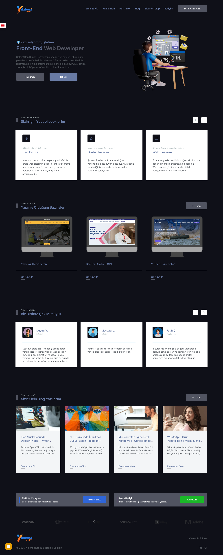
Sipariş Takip (152, 8)
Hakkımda (109, 8)
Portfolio (124, 8)
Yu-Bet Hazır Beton (163, 264)
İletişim (168, 8)
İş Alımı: (192, 8)
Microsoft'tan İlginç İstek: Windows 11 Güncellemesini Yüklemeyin (135, 441)
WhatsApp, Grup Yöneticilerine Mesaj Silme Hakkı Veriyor (183, 441)
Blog (137, 8)
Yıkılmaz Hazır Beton (34, 264)
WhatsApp (192, 499)
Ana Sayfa (92, 8)
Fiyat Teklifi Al (94, 499)
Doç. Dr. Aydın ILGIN (99, 264)
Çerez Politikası (198, 538)
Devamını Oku (29, 466)
